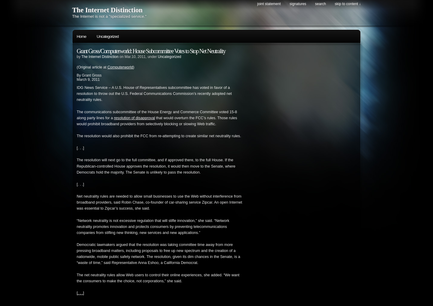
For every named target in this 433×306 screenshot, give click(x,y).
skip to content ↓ (348, 4)
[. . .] (80, 293)
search (320, 4)
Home (81, 36)
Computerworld (120, 67)
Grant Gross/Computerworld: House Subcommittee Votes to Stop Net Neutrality (151, 51)
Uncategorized (108, 36)
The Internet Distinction (107, 10)
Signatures (298, 4)
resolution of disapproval (134, 118)
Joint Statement (269, 4)
